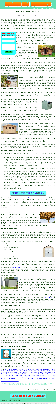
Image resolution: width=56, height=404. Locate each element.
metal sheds (48, 297)
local (31, 42)
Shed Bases (31, 369)
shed (23, 50)
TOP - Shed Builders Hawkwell (9, 381)
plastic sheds (16, 267)
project (27, 104)
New (5, 391)
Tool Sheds (18, 373)
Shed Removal (14, 372)
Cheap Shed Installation (43, 369)
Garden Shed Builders (39, 373)
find (6, 333)
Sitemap (2, 391)
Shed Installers (24, 372)
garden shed (48, 114)
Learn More (49, 403)
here (41, 343)
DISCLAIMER (51, 8)
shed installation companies (16, 165)
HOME (34, 8)
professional (6, 92)
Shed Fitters (42, 370)
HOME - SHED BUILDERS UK (28, 387)
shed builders (11, 205)
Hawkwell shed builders (19, 349)
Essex (30, 366)
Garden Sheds (23, 369)
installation (29, 65)
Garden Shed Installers (13, 378)
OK (54, 403)
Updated (8, 391)
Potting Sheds (26, 378)
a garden (42, 19)
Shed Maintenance (27, 373)
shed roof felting (14, 322)
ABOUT (42, 8)
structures (32, 83)
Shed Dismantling (12, 370)
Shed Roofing (9, 373)
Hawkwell (26, 197)
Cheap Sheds (38, 377)
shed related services (13, 366)
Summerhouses (14, 377)
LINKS (38, 8)
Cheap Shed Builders (11, 369)
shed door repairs (32, 355)
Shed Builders (36, 375)
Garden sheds (27, 116)
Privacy (53, 391)
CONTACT (46, 8)
